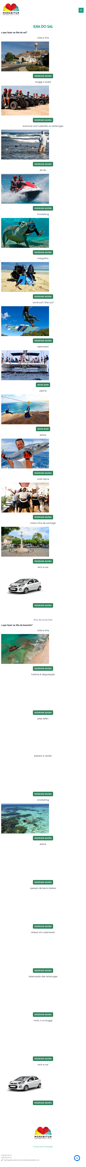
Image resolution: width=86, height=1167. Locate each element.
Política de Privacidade (43, 1144)
